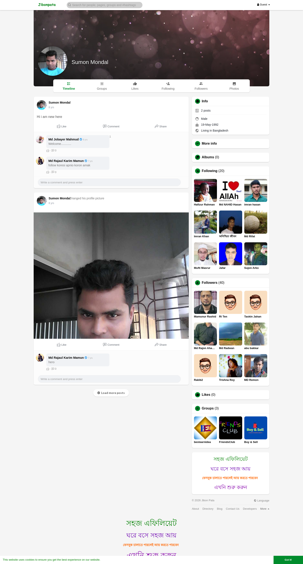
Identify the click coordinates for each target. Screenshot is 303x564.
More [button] (264, 508)
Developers (250, 508)
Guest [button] (263, 4)
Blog (219, 508)
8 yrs (51, 107)
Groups (208, 408)
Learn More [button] (109, 559)
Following (210, 171)
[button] (104, 4)
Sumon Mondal (90, 62)
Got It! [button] (288, 559)
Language (261, 500)
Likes (206, 394)
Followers (210, 282)
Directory (207, 508)
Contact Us (232, 508)
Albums (208, 157)
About (195, 508)
